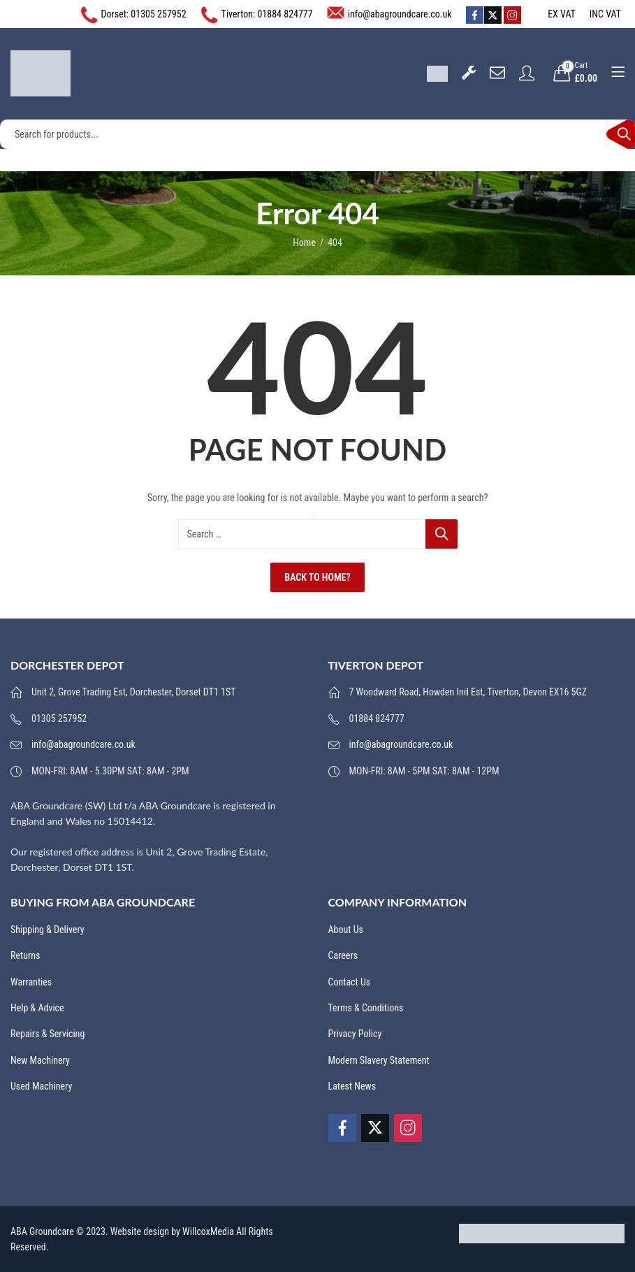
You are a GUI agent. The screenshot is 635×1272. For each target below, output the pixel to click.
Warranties (31, 982)
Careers (343, 955)
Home (304, 242)
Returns (25, 955)
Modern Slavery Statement (379, 1060)
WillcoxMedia (208, 1231)
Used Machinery (41, 1086)
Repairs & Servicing (47, 1033)
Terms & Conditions (366, 1007)
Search (620, 134)
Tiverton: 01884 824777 (267, 14)
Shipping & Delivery (47, 929)
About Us (345, 929)
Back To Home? (317, 577)
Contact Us (349, 982)
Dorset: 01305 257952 (144, 14)
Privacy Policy (355, 1033)
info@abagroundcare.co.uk (400, 14)
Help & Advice (37, 1007)
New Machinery (40, 1060)
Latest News (352, 1086)
